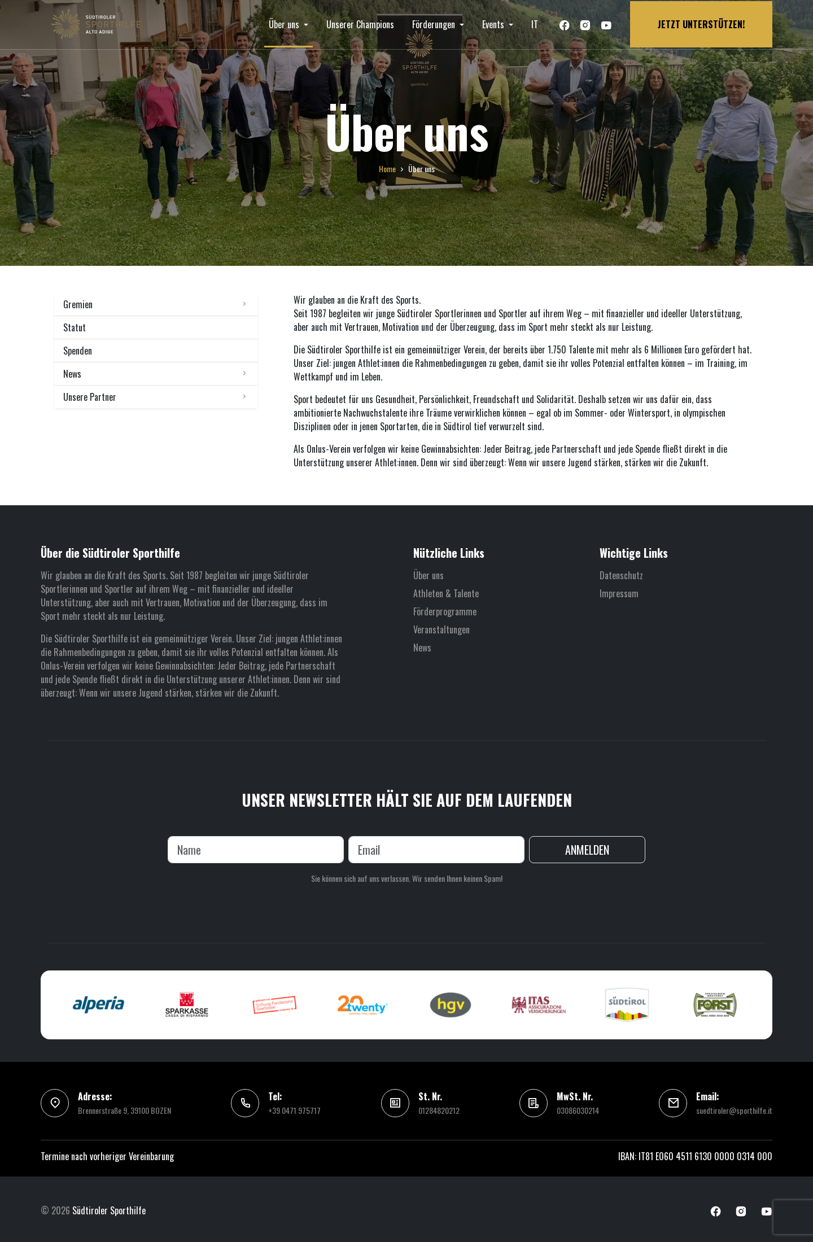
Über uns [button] (285, 23)
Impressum (619, 590)
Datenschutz (621, 572)
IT (534, 23)
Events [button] (494, 23)
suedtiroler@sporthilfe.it (734, 1108)
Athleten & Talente (446, 590)
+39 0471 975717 (294, 1108)
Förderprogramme (445, 608)
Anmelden (587, 847)
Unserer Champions (360, 23)
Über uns (428, 572)
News (422, 644)
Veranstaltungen (441, 626)
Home (387, 166)
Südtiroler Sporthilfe (109, 1208)
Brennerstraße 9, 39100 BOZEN (124, 1108)
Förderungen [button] (434, 23)
